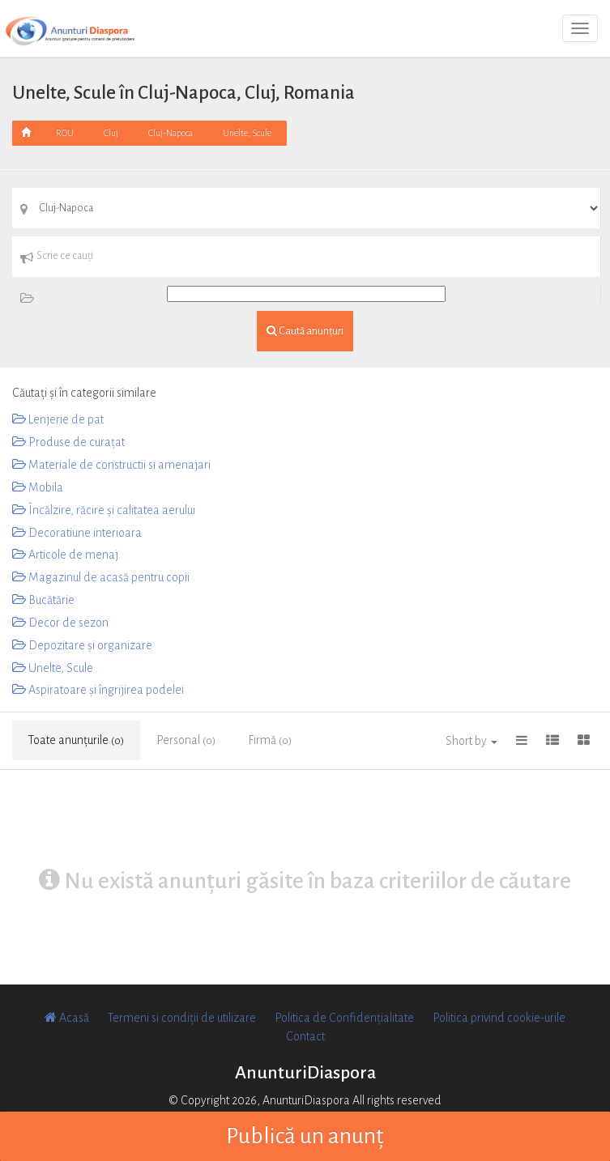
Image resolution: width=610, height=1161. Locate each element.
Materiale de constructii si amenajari (111, 464)
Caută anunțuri (305, 331)
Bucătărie (43, 599)
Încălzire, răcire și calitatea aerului (103, 510)
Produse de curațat (68, 442)
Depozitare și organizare (82, 645)
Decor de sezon (60, 622)
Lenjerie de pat (58, 419)
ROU (65, 133)
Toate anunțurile (76, 740)
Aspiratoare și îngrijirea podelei (98, 689)
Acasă (67, 1017)
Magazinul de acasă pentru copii (101, 577)
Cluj (111, 133)
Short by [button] (471, 740)
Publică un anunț (305, 1136)
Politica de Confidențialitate (344, 1017)
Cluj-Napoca (170, 133)
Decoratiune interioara (77, 532)
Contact (305, 1036)
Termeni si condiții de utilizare (182, 1017)
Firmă (270, 740)
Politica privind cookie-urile (499, 1017)
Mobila (37, 487)
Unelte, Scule (247, 133)
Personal (185, 740)
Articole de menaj (65, 554)
